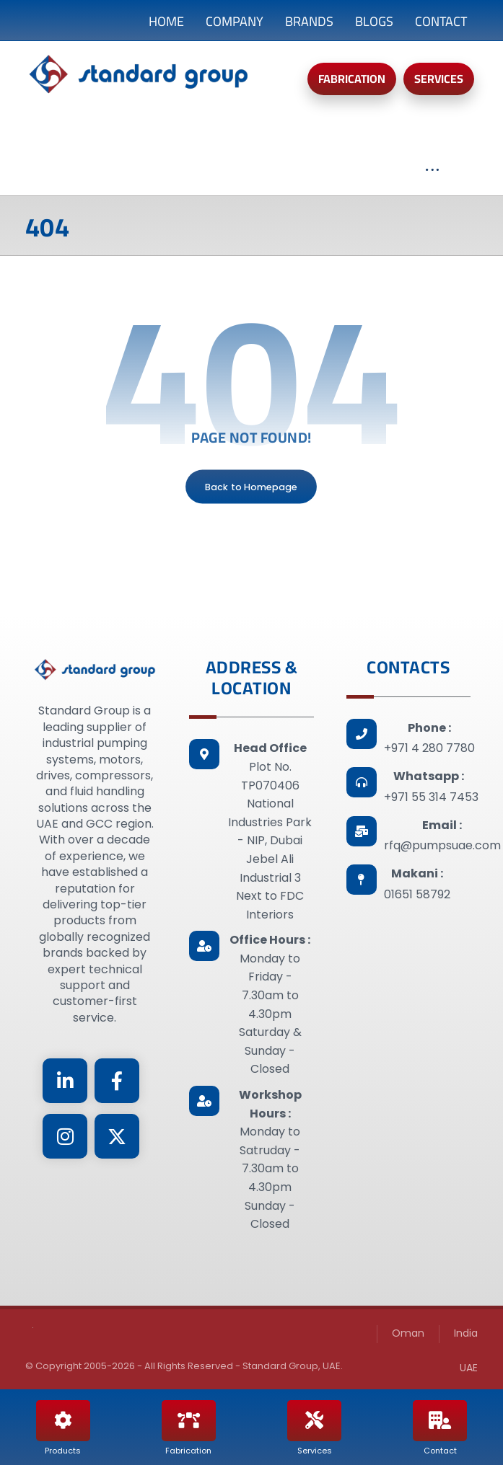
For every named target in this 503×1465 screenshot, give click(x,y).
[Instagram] (65, 1136)
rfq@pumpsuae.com (442, 845)
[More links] (432, 177)
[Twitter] (117, 1136)
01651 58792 (417, 894)
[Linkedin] (65, 1080)
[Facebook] (117, 1080)
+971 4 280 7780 (429, 748)
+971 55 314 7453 (431, 797)
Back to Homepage (252, 486)
